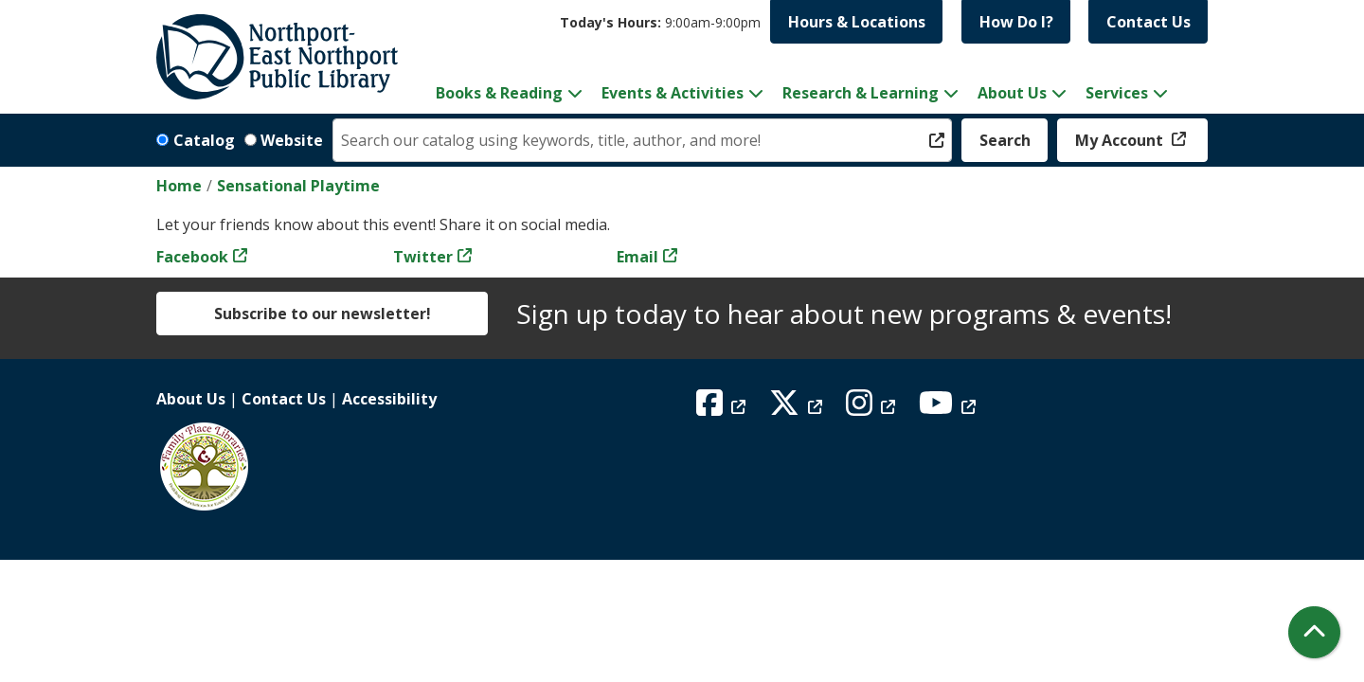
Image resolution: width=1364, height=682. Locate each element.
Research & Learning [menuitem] (860, 92)
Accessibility (389, 398)
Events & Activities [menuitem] (672, 92)
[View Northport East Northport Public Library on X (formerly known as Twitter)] (798, 408)
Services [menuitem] (1117, 92)
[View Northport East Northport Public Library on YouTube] (949, 408)
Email (637, 256)
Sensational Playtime (298, 185)
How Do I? (1016, 21)
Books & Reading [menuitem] (499, 92)
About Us (190, 398)
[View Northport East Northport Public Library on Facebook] (723, 408)
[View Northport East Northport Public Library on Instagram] (873, 408)
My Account (1121, 140)
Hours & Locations (856, 21)
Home (179, 185)
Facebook (192, 256)
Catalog (204, 140)
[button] (660, 22)
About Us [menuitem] (1012, 92)
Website (291, 140)
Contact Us (1148, 21)
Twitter (423, 256)
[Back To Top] (1314, 632)
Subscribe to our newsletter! (322, 313)
